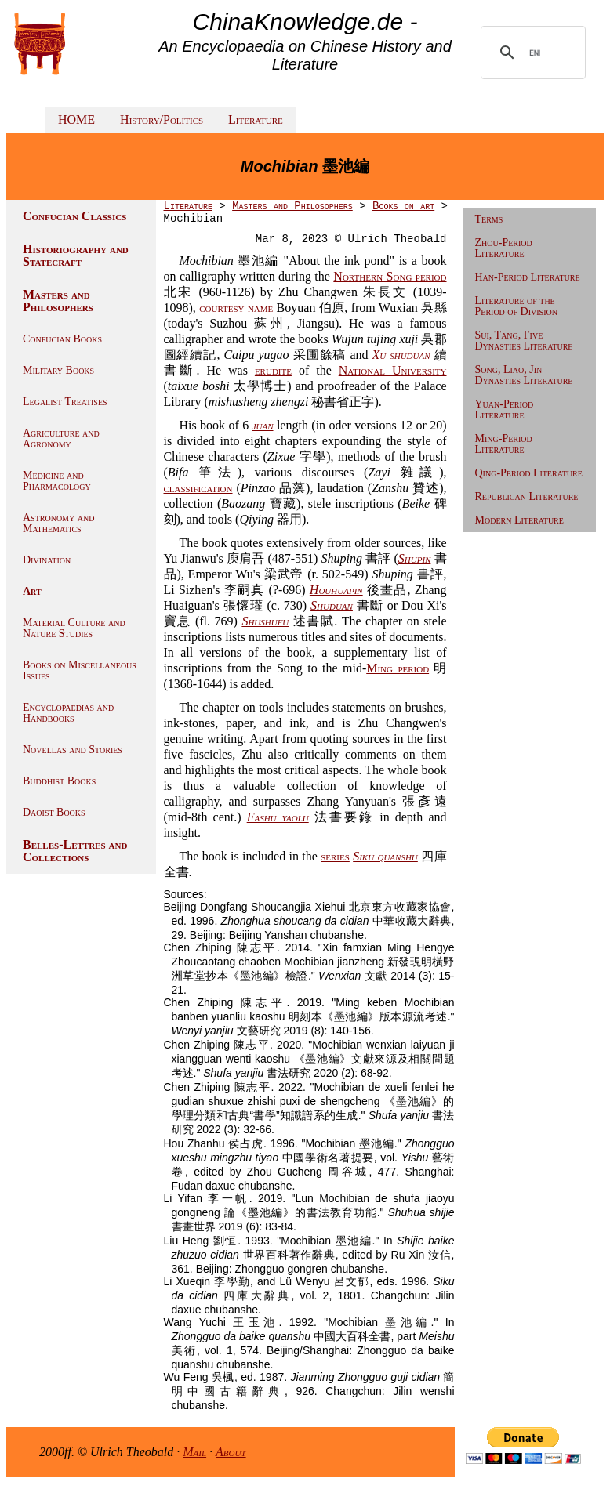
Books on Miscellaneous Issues (79, 670)
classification (198, 488)
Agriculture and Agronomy (61, 438)
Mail (194, 1451)
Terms (489, 219)
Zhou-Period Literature (503, 248)
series (335, 856)
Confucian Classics (74, 216)
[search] (535, 52)
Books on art (403, 206)
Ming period (397, 668)
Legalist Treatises (65, 402)
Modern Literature (519, 520)
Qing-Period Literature (529, 473)
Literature (255, 119)
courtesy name (236, 307)
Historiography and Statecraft (76, 255)
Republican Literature (527, 496)
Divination (47, 560)
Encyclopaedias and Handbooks (68, 712)
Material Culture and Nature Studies (74, 628)
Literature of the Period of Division (516, 306)
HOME (76, 119)
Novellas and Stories (72, 749)
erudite (273, 370)
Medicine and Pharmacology (57, 480)
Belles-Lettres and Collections (75, 851)
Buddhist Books (59, 781)
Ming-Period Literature (503, 444)
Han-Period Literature (527, 277)
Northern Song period (389, 276)
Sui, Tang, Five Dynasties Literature (524, 340)
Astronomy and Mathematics (58, 523)
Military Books (58, 370)
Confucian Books (62, 339)
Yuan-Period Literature (504, 409)
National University (393, 370)
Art (32, 591)
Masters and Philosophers (58, 300)
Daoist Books (54, 812)
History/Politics (161, 119)
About (231, 1451)
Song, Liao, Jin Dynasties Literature (524, 375)
